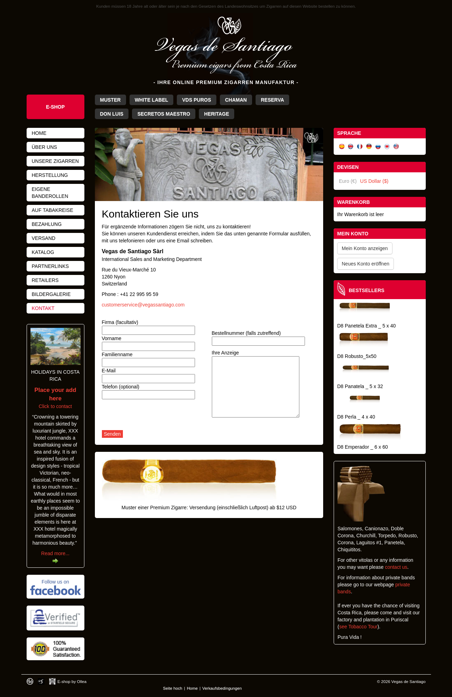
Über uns (44, 147)
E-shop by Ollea (71, 681)
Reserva (272, 100)
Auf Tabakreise (53, 210)
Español (341, 146)
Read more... (55, 553)
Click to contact (55, 398)
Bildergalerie (51, 294)
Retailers (45, 280)
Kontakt (43, 308)
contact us (396, 567)
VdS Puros (196, 100)
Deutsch (369, 146)
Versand (44, 238)
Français (359, 146)
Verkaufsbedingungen (222, 688)
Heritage (216, 114)
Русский (378, 146)
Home (39, 133)
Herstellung (50, 175)
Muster (110, 100)
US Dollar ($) (374, 181)
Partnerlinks (50, 266)
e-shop (55, 107)
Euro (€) (348, 181)
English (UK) (350, 146)
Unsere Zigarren (55, 161)
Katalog (43, 252)
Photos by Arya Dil (41, 681)
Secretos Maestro (163, 114)
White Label (151, 100)
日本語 (387, 146)
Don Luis (112, 114)
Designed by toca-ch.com (30, 681)
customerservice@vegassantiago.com (143, 305)
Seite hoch (172, 688)
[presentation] (155, 416)
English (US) (396, 146)
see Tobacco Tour (358, 626)
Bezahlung (47, 224)
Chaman (236, 100)
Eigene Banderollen (50, 192)
